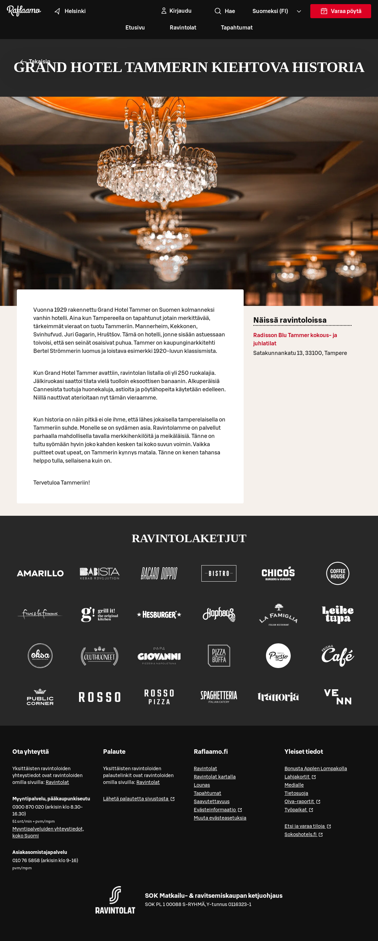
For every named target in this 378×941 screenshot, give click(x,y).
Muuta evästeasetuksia (220, 818)
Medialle (294, 785)
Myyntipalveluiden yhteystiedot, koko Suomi (48, 832)
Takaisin (35, 62)
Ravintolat (183, 28)
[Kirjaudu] (175, 11)
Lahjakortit (300, 776)
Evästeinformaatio (218, 809)
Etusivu (135, 28)
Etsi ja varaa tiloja (308, 826)
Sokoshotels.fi (304, 834)
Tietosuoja (296, 793)
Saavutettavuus (212, 801)
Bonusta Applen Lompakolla (316, 768)
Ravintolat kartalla (215, 777)
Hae (224, 11)
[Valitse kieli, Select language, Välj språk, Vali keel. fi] (277, 11)
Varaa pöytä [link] (341, 12)
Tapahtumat (237, 28)
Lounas (202, 785)
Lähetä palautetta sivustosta (139, 798)
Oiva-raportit (303, 801)
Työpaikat (299, 809)
